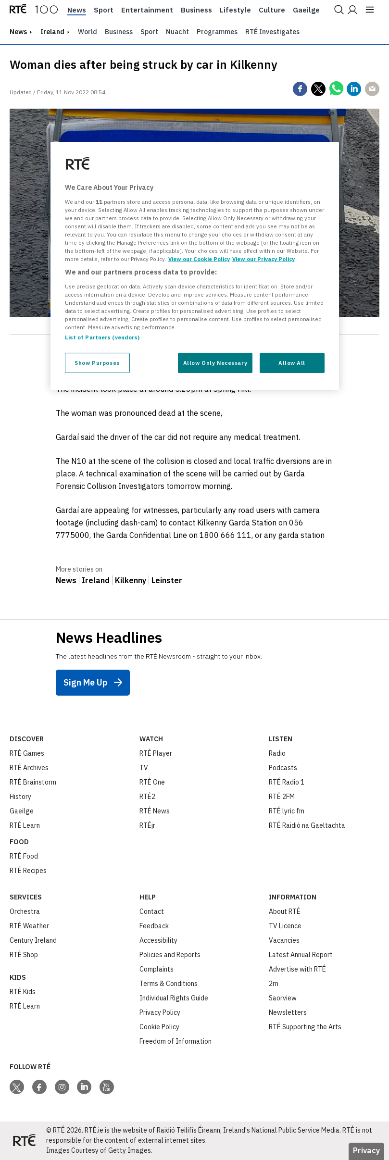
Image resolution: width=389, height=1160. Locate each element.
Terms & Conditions (168, 983)
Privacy (366, 1150)
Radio (277, 753)
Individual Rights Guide (173, 998)
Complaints (156, 969)
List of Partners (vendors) (102, 337)
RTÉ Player (155, 753)
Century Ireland (33, 940)
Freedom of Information (175, 1041)
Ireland (52, 31)
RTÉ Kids (23, 991)
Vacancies (284, 940)
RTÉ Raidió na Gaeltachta (307, 825)
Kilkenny (130, 580)
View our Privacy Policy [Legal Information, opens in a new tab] (263, 258)
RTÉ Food (24, 856)
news (18, 31)
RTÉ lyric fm (286, 811)
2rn (273, 983)
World (87, 31)
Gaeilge (306, 10)
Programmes (217, 31)
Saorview (283, 998)
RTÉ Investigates (272, 31)
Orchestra (25, 911)
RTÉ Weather (29, 926)
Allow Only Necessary (215, 362)
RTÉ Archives (29, 767)
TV (143, 767)
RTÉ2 (147, 796)
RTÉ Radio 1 (286, 782)
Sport (103, 10)
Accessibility (158, 940)
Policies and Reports (170, 954)
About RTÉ (285, 911)
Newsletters (288, 1012)
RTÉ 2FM (282, 796)
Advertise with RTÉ (297, 969)
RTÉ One (152, 782)
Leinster (166, 580)
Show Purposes (97, 362)
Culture (272, 10)
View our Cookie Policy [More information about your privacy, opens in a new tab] (199, 258)
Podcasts (283, 767)
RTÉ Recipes (28, 870)
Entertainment (147, 10)
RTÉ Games (27, 753)
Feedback (154, 926)
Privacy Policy (159, 1012)
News (76, 10)
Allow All (291, 362)
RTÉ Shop (24, 954)
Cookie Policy (159, 1027)
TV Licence (285, 926)
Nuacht (177, 31)
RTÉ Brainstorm (33, 782)
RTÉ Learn (25, 825)
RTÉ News (154, 811)
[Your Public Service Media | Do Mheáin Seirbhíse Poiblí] (24, 1140)
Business (196, 10)
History (20, 796)
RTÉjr (147, 825)
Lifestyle (235, 10)
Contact (151, 911)
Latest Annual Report (301, 954)
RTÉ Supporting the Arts (305, 1027)
